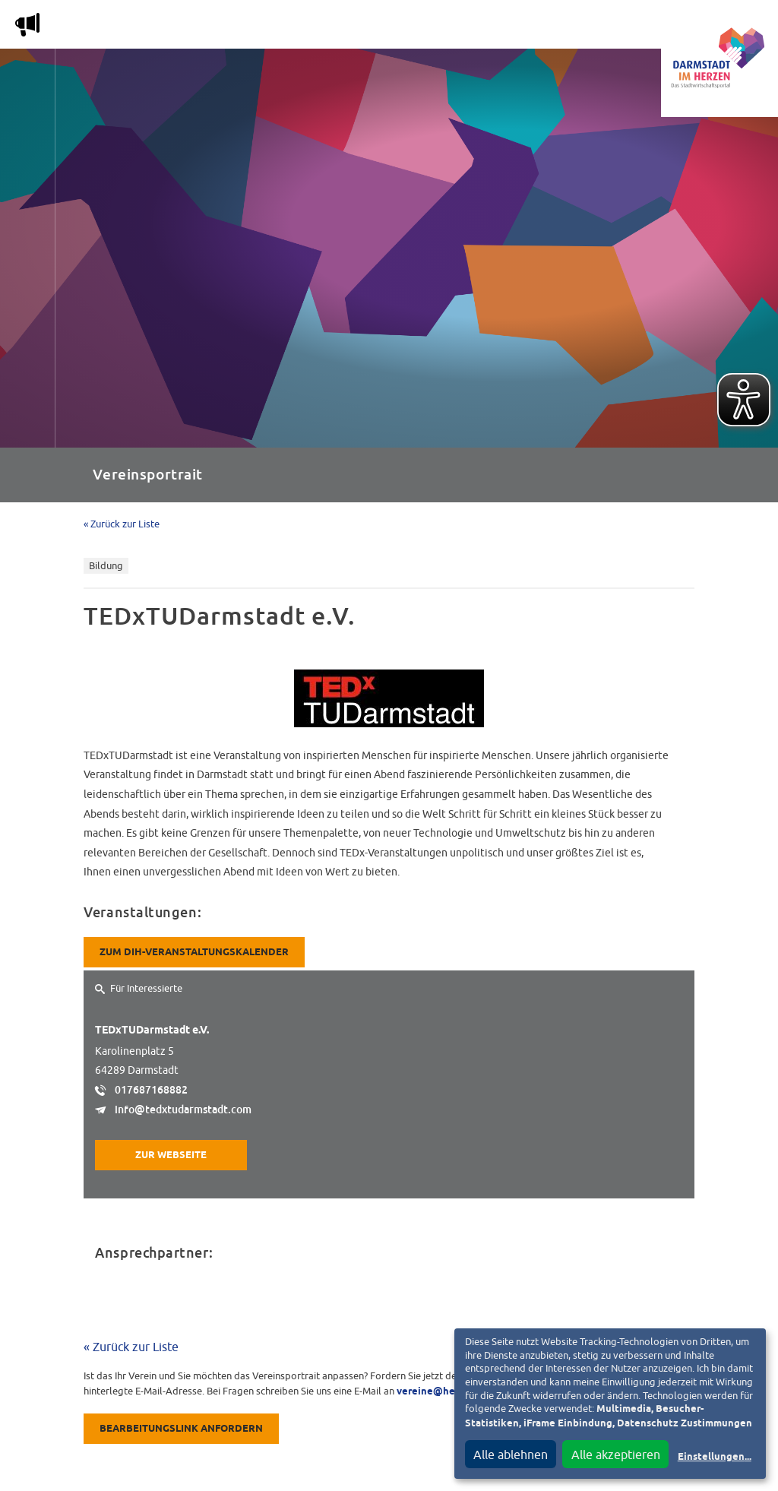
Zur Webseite (171, 1155)
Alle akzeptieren (615, 1454)
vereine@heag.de (439, 1391)
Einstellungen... (714, 1457)
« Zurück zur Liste (122, 524)
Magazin (170, 28)
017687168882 (151, 1090)
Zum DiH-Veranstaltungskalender (194, 952)
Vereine (609, 28)
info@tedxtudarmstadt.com (183, 1109)
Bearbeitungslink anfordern (181, 1429)
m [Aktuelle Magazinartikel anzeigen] (27, 24)
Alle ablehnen (510, 1454)
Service (538, 28)
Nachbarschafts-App (429, 28)
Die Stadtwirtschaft (281, 28)
